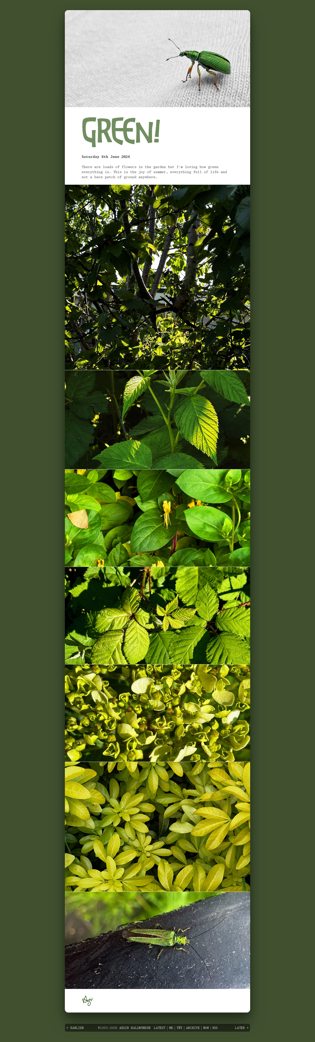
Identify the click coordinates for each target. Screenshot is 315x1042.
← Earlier (75, 1028)
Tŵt (179, 1028)
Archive (193, 1028)
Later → (241, 1028)
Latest (160, 1028)
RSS (215, 1028)
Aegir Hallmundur (135, 1028)
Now (206, 1028)
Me (171, 1028)
